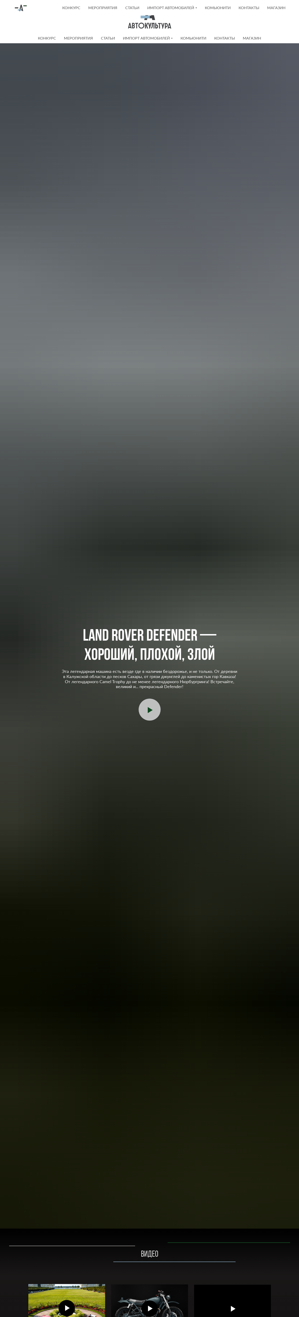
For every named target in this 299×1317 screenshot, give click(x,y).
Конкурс (47, 38)
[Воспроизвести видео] (150, 710)
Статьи (108, 38)
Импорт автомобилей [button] (146, 38)
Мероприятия (78, 38)
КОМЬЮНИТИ (193, 38)
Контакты (224, 38)
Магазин (252, 38)
